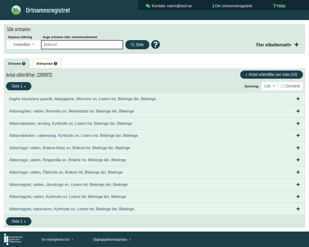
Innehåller (23, 44)
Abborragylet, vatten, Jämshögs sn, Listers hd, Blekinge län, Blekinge (68, 185)
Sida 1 (18, 86)
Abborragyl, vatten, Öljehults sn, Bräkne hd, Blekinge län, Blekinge (66, 172)
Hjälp (281, 6)
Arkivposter (46, 63)
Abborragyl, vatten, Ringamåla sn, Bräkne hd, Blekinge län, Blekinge (67, 160)
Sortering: (252, 86)
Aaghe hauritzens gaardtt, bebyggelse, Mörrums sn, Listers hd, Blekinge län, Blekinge (82, 99)
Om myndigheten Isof (57, 239)
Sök (137, 44)
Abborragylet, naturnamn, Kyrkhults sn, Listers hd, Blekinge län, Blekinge (71, 209)
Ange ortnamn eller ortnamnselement (70, 37)
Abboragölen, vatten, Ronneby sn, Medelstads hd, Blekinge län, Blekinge (71, 111)
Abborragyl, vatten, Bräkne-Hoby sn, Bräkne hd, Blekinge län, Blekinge (69, 148)
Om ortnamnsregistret (233, 6)
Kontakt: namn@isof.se (172, 6)
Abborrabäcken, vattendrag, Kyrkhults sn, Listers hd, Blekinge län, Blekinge (73, 136)
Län (268, 86)
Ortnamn (16, 63)
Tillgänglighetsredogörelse (111, 239)
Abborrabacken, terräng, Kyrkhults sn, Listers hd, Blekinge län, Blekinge (70, 123)
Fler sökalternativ (274, 45)
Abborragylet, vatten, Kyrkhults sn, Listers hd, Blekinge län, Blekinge (67, 197)
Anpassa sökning (20, 37)
